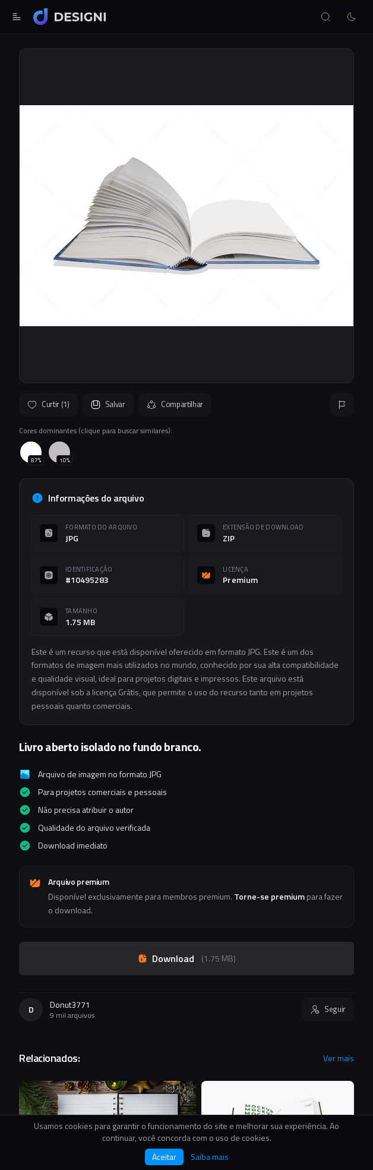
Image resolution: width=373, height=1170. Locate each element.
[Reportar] (342, 405)
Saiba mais (210, 1157)
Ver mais (338, 1058)
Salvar (108, 404)
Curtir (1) (48, 404)
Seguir (328, 1009)
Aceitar (164, 1156)
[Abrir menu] (17, 17)
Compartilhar (175, 404)
